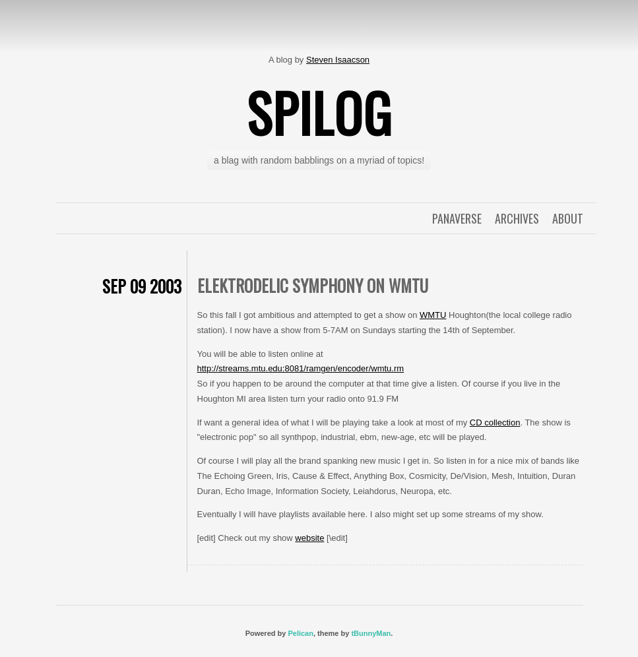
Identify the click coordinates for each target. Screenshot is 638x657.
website (309, 538)
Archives (517, 218)
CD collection (495, 422)
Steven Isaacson (337, 60)
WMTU (433, 315)
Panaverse (457, 218)
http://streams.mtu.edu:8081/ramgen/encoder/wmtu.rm (300, 368)
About (567, 218)
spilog (319, 112)
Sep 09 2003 (141, 286)
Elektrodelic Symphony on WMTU (312, 285)
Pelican (300, 633)
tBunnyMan (371, 633)
